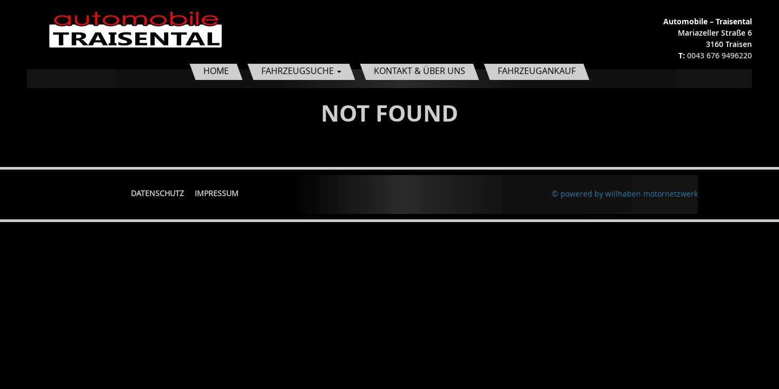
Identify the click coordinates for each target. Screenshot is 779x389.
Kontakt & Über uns (419, 71)
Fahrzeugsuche (301, 71)
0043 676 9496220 (719, 55)
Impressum (217, 193)
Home (216, 71)
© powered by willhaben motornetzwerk (625, 194)
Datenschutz (157, 193)
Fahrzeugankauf (537, 71)
